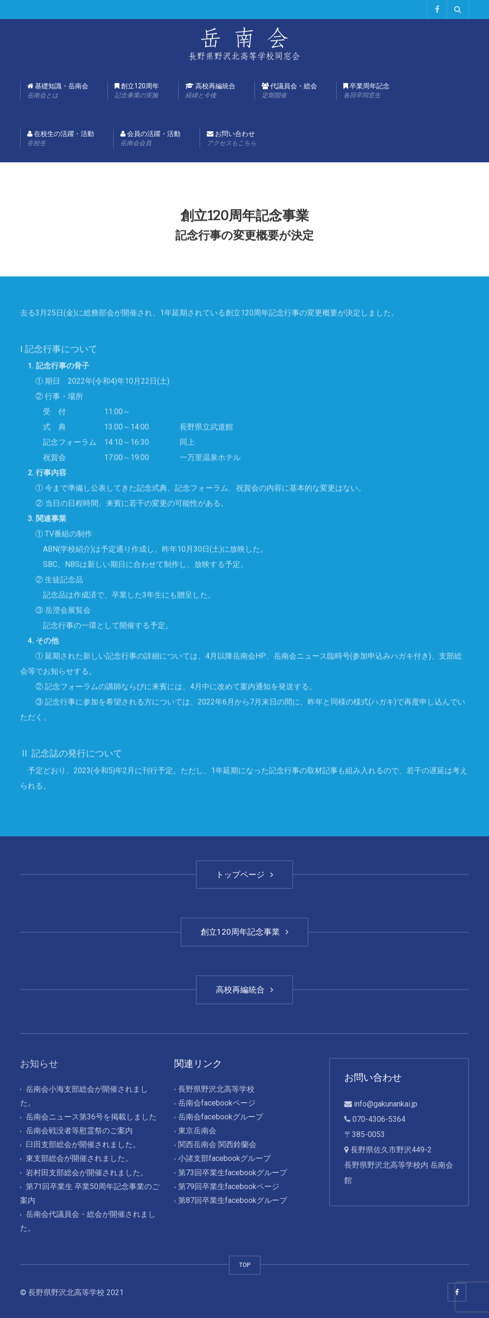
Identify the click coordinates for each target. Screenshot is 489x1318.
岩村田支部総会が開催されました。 (87, 1172)
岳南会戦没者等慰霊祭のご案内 (79, 1130)
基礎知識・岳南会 (57, 91)
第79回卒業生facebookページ (228, 1186)
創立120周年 (137, 91)
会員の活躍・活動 (150, 139)
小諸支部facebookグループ (224, 1158)
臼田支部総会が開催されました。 (83, 1144)
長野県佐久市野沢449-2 (391, 1149)
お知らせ (39, 1063)
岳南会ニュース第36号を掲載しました (91, 1116)
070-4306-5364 (378, 1119)
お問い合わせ (231, 139)
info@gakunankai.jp (385, 1103)
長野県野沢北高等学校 (216, 1089)
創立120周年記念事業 (244, 932)
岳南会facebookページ (216, 1102)
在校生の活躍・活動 (60, 139)
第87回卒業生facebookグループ (232, 1200)
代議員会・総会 (289, 91)
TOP (244, 1264)
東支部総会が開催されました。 (79, 1158)
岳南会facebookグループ (220, 1116)
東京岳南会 (197, 1130)
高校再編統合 (210, 91)
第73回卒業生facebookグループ (232, 1172)
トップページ (244, 874)
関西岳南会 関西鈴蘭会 (217, 1144)
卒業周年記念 (366, 91)
